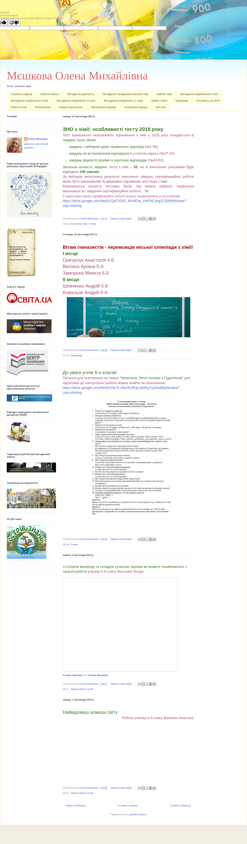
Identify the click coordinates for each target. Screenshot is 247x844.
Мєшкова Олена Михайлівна (77, 75)
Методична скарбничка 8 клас (199, 94)
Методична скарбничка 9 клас (29, 100)
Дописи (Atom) (137, 814)
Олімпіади (181, 100)
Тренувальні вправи (103, 107)
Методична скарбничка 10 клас (76, 100)
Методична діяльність (80, 94)
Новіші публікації (75, 805)
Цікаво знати (159, 100)
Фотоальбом (43, 107)
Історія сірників (72, 675)
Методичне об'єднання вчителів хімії (125, 94)
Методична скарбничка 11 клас (123, 100)
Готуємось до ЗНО (208, 100)
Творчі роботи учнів (81, 689)
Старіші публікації (180, 805)
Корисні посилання (71, 107)
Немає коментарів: (121, 218)
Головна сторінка (21, 94)
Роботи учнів (19, 107)
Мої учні (161, 107)
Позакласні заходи (135, 107)
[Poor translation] (14, 23)
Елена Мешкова (98, 675)
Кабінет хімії (164, 94)
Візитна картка (50, 94)
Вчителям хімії (78, 223)
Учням (92, 223)
